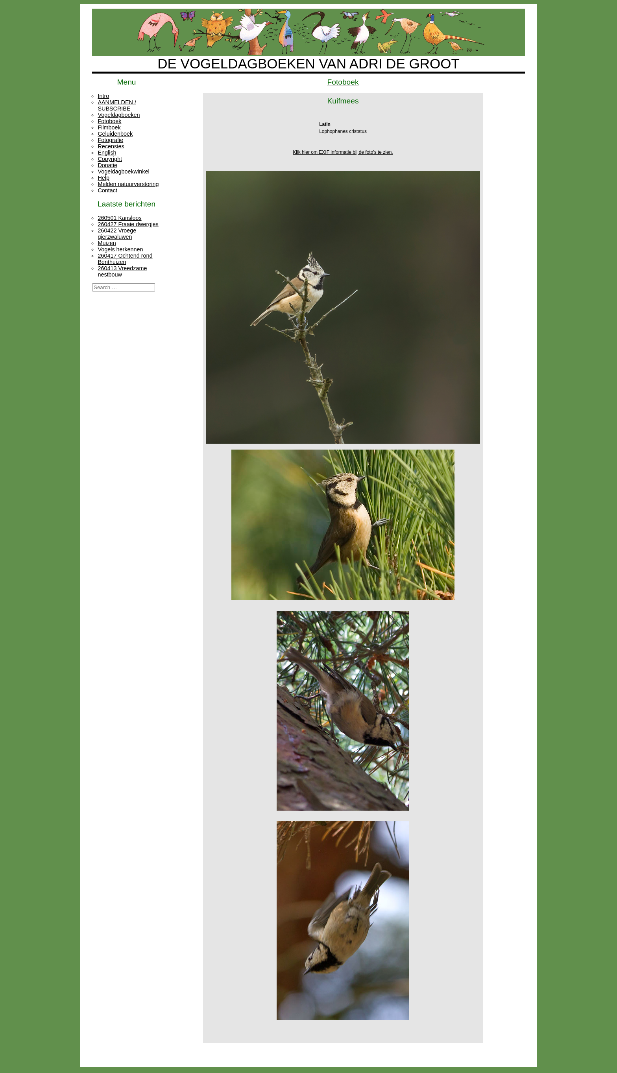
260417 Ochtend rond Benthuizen (125, 259)
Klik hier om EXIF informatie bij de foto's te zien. (343, 152)
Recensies (111, 146)
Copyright (110, 159)
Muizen (107, 243)
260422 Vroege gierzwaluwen (117, 233)
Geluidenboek (115, 134)
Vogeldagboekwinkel (123, 171)
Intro (103, 96)
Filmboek (109, 127)
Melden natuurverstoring (128, 184)
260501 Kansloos (119, 218)
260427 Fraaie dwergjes (128, 224)
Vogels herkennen (120, 249)
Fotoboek (109, 121)
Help (103, 178)
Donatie (107, 165)
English (107, 152)
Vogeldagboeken (119, 115)
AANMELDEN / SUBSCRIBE (117, 105)
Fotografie (110, 140)
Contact (107, 190)
